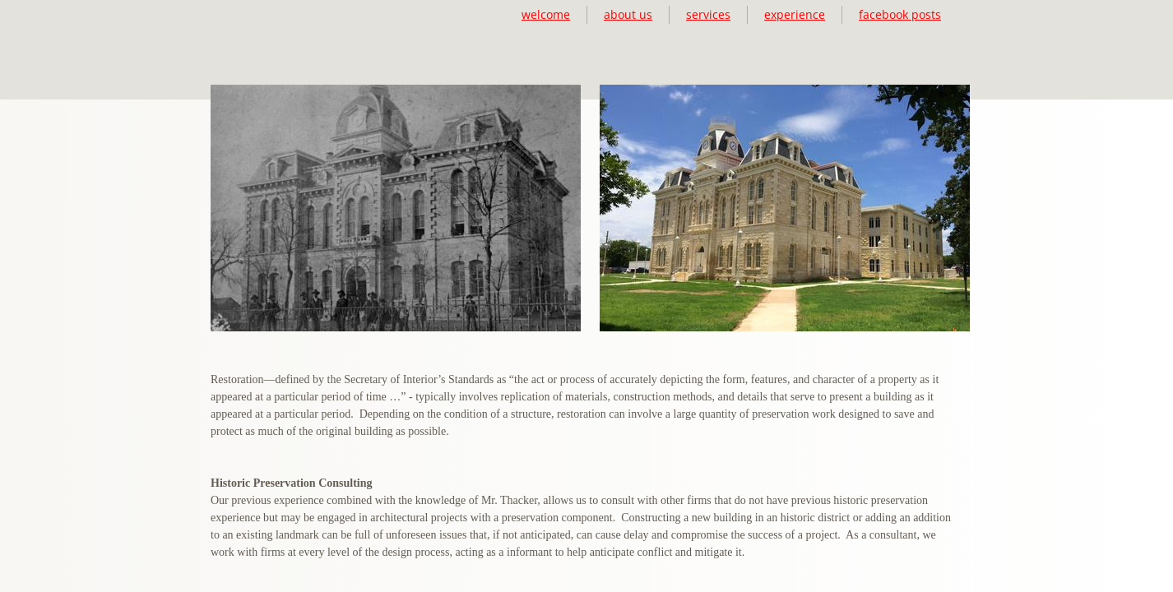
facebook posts (900, 14)
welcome (546, 14)
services (708, 14)
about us (628, 14)
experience (794, 14)
